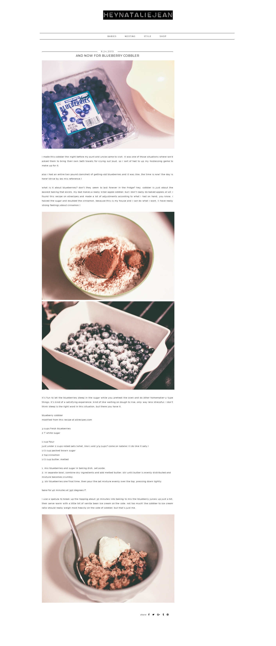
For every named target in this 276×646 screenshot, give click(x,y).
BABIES (112, 36)
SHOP (163, 36)
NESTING (130, 36)
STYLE (147, 36)
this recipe (65, 419)
